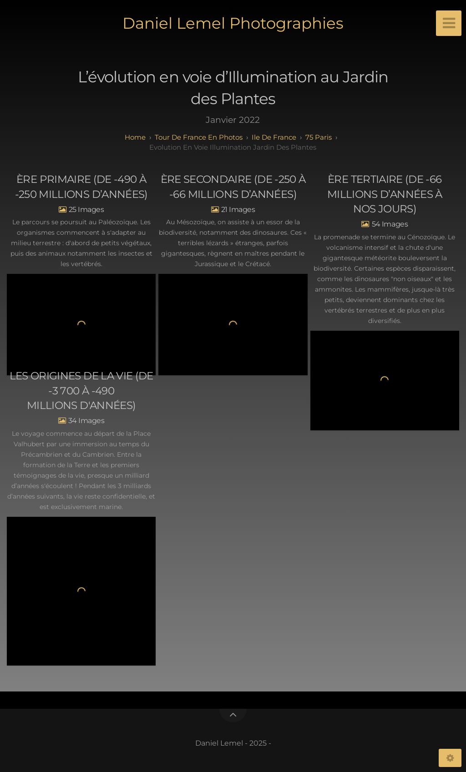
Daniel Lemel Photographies (233, 23)
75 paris (318, 137)
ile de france (274, 137)
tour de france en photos (199, 137)
